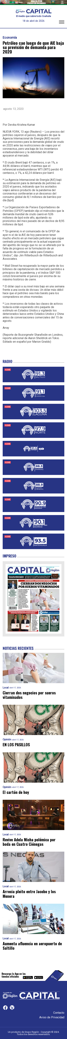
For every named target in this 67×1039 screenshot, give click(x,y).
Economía (10, 37)
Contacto (58, 1012)
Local (6, 687)
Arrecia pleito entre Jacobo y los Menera (29, 893)
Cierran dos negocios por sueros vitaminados (29, 695)
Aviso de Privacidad (51, 1017)
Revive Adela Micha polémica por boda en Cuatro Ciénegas (29, 841)
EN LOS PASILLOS (16, 744)
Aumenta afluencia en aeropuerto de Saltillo (32, 945)
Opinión (7, 739)
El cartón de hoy (16, 792)
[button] (61, 22)
